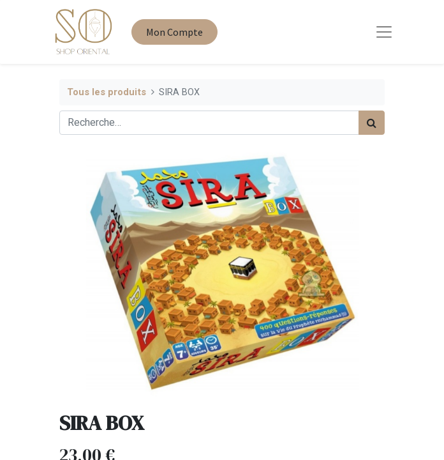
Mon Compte (174, 32)
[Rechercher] (372, 123)
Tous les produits (106, 92)
